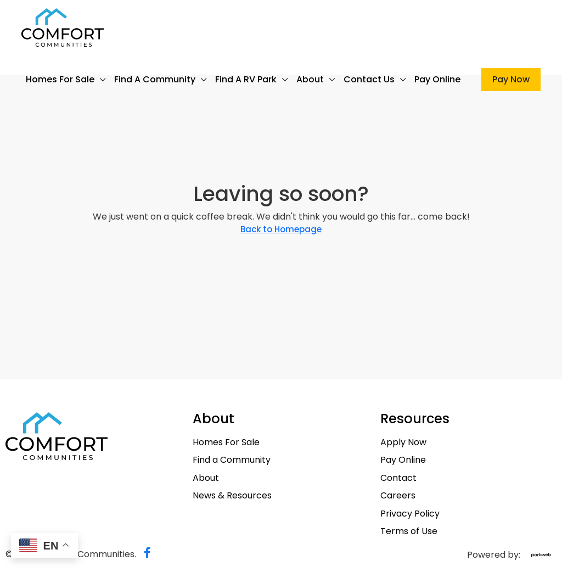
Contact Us (369, 79)
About (310, 79)
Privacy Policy (410, 513)
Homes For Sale (60, 79)
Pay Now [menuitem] (511, 79)
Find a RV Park (246, 79)
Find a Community (154, 79)
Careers (397, 495)
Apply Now (403, 442)
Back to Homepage (281, 229)
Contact (398, 478)
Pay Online (437, 79)
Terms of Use (408, 531)
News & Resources (232, 495)
